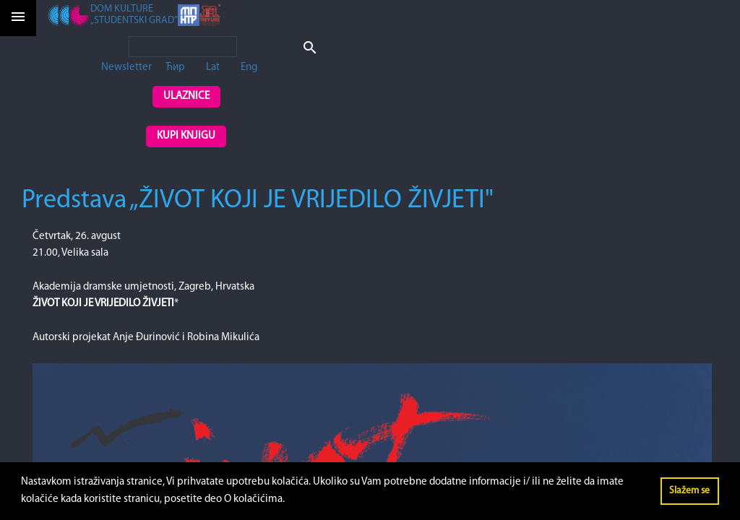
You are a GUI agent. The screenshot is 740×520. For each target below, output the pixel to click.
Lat (213, 67)
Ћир (175, 67)
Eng (249, 67)
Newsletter (126, 67)
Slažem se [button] (689, 490)
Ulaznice (186, 96)
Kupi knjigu (186, 136)
